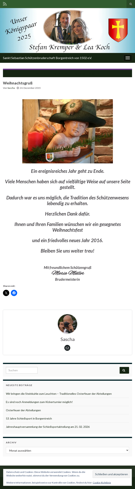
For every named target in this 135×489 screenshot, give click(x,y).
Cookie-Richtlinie (102, 482)
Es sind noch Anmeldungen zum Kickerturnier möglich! (39, 402)
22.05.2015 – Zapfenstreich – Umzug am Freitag (65, 73)
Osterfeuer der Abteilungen (23, 410)
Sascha (11, 87)
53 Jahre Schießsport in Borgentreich (29, 418)
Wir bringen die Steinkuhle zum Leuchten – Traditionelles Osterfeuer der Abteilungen (59, 393)
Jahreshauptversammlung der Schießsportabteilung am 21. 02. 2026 (48, 426)
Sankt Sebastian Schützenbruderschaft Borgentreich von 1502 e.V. (47, 58)
